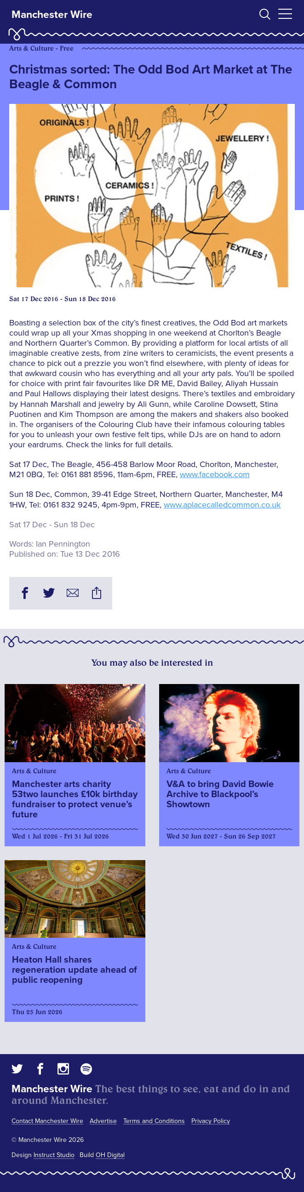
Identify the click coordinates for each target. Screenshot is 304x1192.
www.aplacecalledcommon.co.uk (222, 505)
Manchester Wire (51, 14)
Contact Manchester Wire (47, 1121)
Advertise (103, 1121)
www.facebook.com (215, 474)
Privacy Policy (210, 1121)
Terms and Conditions (154, 1121)
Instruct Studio (54, 1155)
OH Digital (110, 1155)
